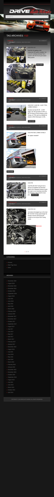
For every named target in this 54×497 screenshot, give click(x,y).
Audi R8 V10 (31, 47)
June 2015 (10, 384)
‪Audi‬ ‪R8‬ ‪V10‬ (31, 209)
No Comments (42, 40)
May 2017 (10, 334)
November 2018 (12, 288)
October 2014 (11, 390)
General (19, 42)
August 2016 (11, 349)
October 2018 (11, 291)
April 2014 (10, 392)
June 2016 (10, 354)
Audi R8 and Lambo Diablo (37, 132)
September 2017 (12, 324)
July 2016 (10, 352)
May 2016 (10, 357)
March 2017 (11, 339)
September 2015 (12, 377)
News (9, 43)
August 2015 (11, 379)
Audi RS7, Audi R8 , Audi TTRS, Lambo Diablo (37, 106)
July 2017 (10, 329)
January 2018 (11, 314)
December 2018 (12, 286)
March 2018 (11, 308)
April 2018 (10, 306)
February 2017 (12, 341)
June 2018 (10, 301)
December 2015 (12, 369)
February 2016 (12, 364)
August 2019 (11, 283)
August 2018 (11, 296)
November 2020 (12, 281)
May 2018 (10, 303)
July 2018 (10, 298)
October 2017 (11, 321)
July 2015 (10, 382)
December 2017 (12, 316)
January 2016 (11, 367)
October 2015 (11, 374)
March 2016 (11, 362)
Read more (40, 64)
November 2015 (12, 372)
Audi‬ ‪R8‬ (30, 183)
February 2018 (12, 311)
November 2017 (12, 319)
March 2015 (11, 387)
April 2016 (10, 359)
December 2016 (12, 346)
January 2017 (11, 344)
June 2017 (10, 331)
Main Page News (26, 42)
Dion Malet (12, 42)
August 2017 (11, 326)
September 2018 (12, 293)
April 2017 (10, 336)
